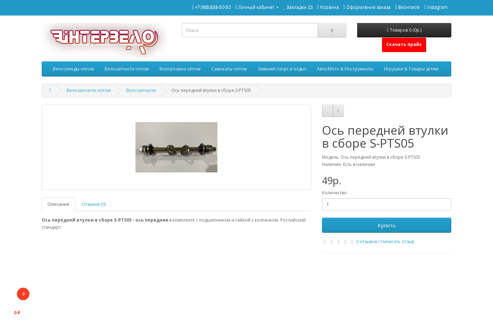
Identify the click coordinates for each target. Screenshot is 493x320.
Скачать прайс (404, 44)
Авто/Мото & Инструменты (345, 69)
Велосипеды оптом (73, 69)
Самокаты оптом (229, 69)
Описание (58, 204)
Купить (387, 225)
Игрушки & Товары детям (411, 69)
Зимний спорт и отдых (282, 69)
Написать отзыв (397, 241)
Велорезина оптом (180, 69)
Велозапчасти (141, 90)
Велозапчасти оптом (127, 69)
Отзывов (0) (94, 204)
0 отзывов (366, 241)
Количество (334, 193)
